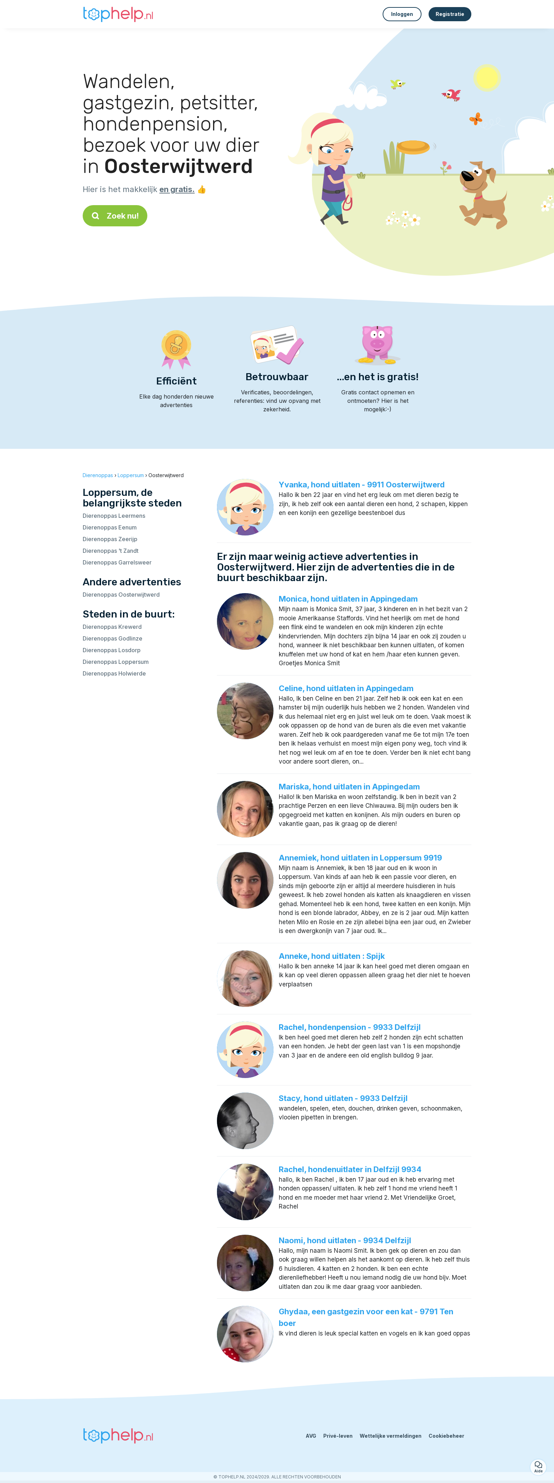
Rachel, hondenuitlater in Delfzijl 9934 (350, 1169)
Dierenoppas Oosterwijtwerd (121, 594)
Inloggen (402, 14)
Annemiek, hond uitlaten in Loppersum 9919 (360, 857)
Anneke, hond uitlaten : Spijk (332, 956)
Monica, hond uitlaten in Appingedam (348, 598)
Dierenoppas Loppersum (116, 661)
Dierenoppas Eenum (110, 527)
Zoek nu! (115, 215)
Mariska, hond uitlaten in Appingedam (349, 786)
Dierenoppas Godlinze (112, 638)
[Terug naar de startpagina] (118, 14)
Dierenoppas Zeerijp (110, 539)
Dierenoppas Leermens (114, 515)
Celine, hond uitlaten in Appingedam (346, 688)
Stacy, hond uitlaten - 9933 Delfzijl (343, 1098)
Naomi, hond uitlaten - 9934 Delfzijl (345, 1240)
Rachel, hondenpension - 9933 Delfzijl (350, 1027)
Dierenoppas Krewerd (112, 626)
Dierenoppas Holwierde (114, 673)
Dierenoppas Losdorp (112, 650)
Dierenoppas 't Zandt (110, 550)
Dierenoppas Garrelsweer (117, 562)
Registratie (450, 14)
